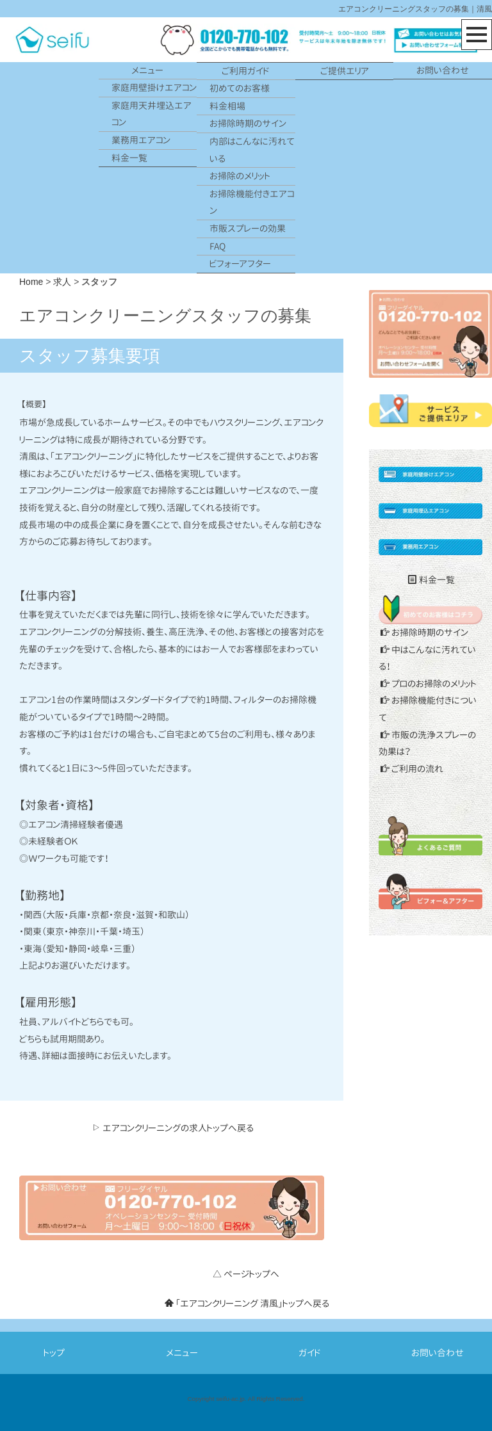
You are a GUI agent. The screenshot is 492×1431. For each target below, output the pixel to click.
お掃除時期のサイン (247, 123)
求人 (62, 282)
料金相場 (227, 106)
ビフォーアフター (240, 263)
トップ (54, 1352)
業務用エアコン (140, 140)
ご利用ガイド (246, 71)
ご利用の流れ (412, 769)
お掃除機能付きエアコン (251, 202)
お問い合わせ (442, 70)
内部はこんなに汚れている (252, 150)
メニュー (147, 70)
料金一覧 (129, 158)
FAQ (217, 246)
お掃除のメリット (239, 176)
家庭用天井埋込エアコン (151, 114)
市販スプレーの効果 (247, 228)
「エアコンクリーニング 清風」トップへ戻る (247, 1303)
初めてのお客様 (239, 88)
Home (31, 282)
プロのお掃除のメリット (429, 683)
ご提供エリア (344, 71)
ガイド (310, 1352)
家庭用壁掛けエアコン (154, 87)
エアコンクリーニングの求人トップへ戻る (173, 1128)
